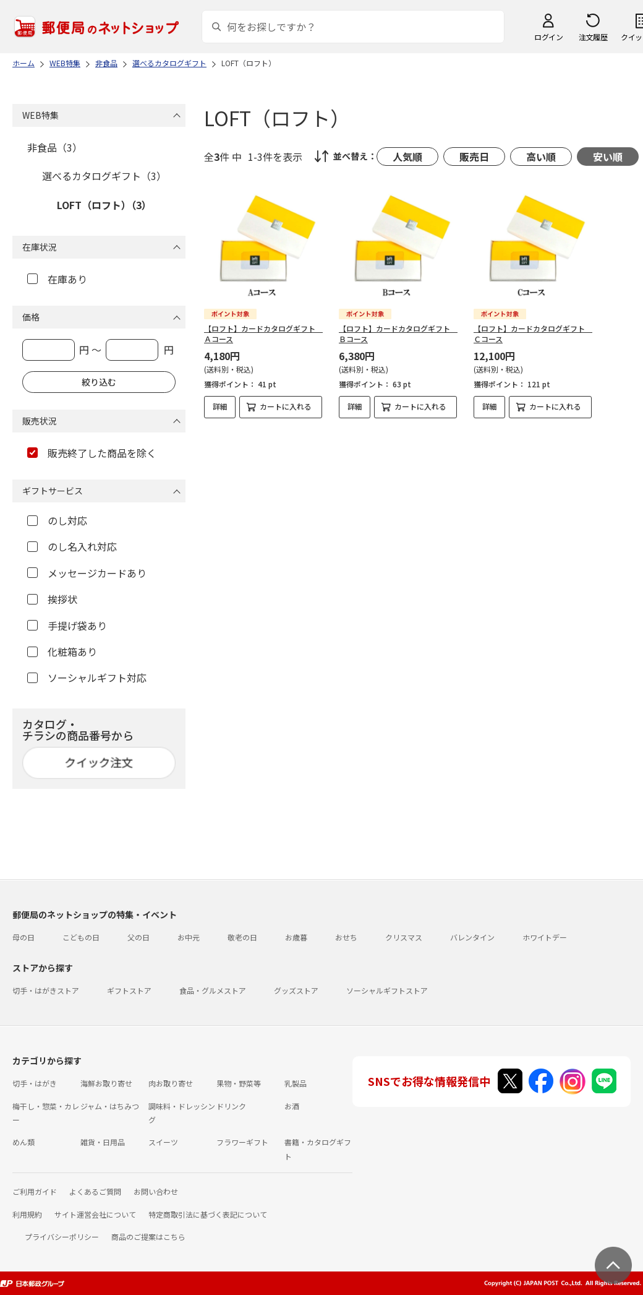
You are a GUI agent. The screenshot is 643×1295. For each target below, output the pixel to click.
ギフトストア (129, 990)
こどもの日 (81, 937)
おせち (346, 937)
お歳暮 (296, 937)
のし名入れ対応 (72, 546)
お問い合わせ (156, 1191)
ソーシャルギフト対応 (87, 677)
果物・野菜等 (238, 1083)
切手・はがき (34, 1083)
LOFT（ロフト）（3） (104, 204)
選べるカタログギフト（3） (104, 175)
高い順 (541, 156)
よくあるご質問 (95, 1191)
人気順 (407, 156)
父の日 (138, 937)
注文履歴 (593, 37)
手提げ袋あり (67, 625)
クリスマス (403, 937)
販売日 (474, 156)
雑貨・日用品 (102, 1142)
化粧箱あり (62, 651)
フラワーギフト (242, 1142)
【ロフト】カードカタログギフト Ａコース (263, 333)
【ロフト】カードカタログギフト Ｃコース (533, 333)
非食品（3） (54, 147)
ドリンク (231, 1106)
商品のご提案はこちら (148, 1236)
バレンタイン (472, 937)
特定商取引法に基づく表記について (207, 1214)
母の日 (23, 937)
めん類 (23, 1142)
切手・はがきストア (45, 990)
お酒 (291, 1106)
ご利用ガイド (34, 1191)
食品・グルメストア (212, 990)
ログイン (548, 37)
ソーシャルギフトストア (387, 990)
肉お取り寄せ (170, 1083)
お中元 (188, 937)
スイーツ (163, 1142)
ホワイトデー (544, 937)
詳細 (220, 406)
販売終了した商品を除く (91, 452)
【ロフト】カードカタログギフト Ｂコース (398, 333)
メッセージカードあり (87, 573)
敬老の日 (242, 937)
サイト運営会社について (95, 1214)
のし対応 (57, 520)
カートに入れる (286, 406)
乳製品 (295, 1083)
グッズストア (296, 990)
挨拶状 (52, 599)
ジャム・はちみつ (109, 1106)
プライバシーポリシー (62, 1236)
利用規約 (27, 1214)
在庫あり (57, 279)
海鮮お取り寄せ (106, 1083)
